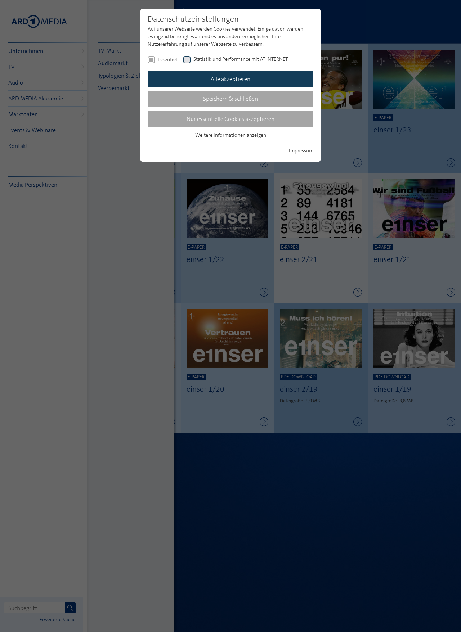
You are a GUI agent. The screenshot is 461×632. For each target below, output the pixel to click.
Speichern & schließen (230, 99)
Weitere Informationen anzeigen (230, 135)
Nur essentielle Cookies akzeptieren (230, 119)
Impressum (301, 150)
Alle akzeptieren (230, 79)
